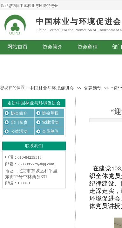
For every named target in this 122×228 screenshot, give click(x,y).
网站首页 (17, 46)
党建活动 (93, 88)
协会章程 (87, 46)
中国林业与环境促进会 (52, 88)
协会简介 (52, 46)
